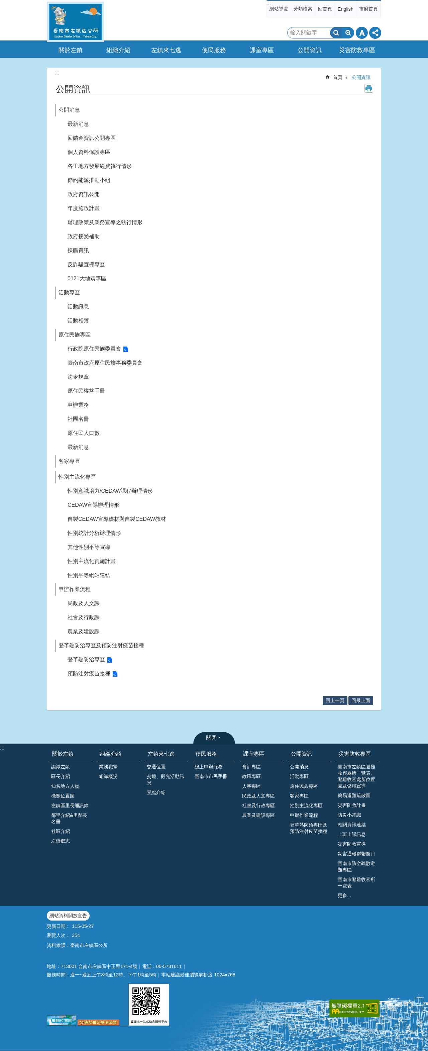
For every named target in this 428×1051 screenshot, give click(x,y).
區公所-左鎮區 (75, 22)
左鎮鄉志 (60, 841)
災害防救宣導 (352, 844)
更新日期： (58, 926)
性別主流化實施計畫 (92, 561)
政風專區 (251, 776)
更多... (344, 895)
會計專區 (251, 766)
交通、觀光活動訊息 (165, 779)
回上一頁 (335, 700)
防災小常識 (349, 815)
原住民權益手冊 (86, 391)
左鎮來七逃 (161, 754)
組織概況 (108, 776)
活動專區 (69, 292)
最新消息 (78, 124)
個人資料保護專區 (89, 152)
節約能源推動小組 (89, 180)
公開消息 (69, 110)
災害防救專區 (355, 754)
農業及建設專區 (258, 815)
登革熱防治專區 (86, 659)
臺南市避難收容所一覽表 (356, 882)
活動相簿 (78, 320)
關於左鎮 (63, 754)
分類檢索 (303, 8)
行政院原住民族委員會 (94, 349)
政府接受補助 (84, 236)
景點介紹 (156, 792)
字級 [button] (362, 33)
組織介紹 (110, 754)
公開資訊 (361, 77)
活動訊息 (78, 306)
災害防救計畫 (352, 805)
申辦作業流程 (75, 589)
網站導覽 (279, 8)
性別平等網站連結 (89, 575)
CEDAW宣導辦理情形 (93, 505)
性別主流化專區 (77, 477)
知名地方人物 (65, 786)
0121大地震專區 (87, 278)
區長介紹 (60, 776)
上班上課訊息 (352, 834)
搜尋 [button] (336, 32)
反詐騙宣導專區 (86, 264)
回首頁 (325, 8)
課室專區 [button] (262, 50)
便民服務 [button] (214, 50)
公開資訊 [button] (310, 50)
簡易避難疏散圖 (354, 795)
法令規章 (78, 377)
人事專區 (251, 786)
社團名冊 (78, 419)
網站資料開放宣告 (68, 915)
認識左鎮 (60, 766)
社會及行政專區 (258, 805)
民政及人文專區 (258, 795)
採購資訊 (78, 250)
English (345, 9)
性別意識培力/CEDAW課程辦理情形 (110, 491)
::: (268, 3)
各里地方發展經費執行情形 (100, 166)
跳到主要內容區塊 (3, 3)
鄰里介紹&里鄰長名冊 (69, 818)
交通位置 (156, 766)
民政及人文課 (84, 603)
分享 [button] (375, 33)
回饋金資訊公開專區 (92, 138)
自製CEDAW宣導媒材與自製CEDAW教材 (117, 519)
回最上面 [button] (360, 700)
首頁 (337, 77)
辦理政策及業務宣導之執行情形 (105, 222)
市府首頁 (368, 8)
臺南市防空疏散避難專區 (356, 866)
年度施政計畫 (84, 208)
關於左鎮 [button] (71, 50)
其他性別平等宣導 (89, 547)
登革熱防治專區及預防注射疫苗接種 (101, 645)
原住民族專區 (75, 335)
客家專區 (69, 461)
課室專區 (253, 754)
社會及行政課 (84, 617)
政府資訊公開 (84, 194)
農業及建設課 (84, 631)
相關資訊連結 (352, 824)
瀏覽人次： (58, 935)
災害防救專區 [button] (357, 50)
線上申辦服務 (209, 766)
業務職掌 (108, 766)
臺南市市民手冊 (211, 776)
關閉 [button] (211, 738)
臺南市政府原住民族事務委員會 (105, 363)
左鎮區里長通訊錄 (70, 805)
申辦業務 (78, 405)
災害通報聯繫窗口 (356, 853)
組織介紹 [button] (118, 50)
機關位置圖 (63, 795)
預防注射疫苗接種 (89, 673)
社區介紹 (60, 831)
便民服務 (206, 754)
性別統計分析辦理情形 (94, 533)
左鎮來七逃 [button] (166, 50)
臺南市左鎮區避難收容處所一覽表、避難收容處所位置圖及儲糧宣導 (356, 776)
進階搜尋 (348, 32)
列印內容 (368, 88)
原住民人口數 (84, 433)
